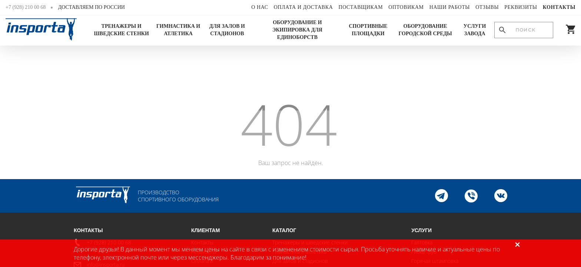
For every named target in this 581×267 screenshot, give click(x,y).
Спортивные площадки (368, 29)
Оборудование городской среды (425, 29)
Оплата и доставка (303, 7)
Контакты (559, 7)
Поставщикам (360, 7)
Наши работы (449, 7)
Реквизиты (520, 7)
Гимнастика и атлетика (178, 29)
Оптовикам (406, 7)
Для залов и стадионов (227, 29)
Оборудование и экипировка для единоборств (297, 30)
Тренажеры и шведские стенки (121, 29)
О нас (259, 7)
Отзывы (487, 7)
